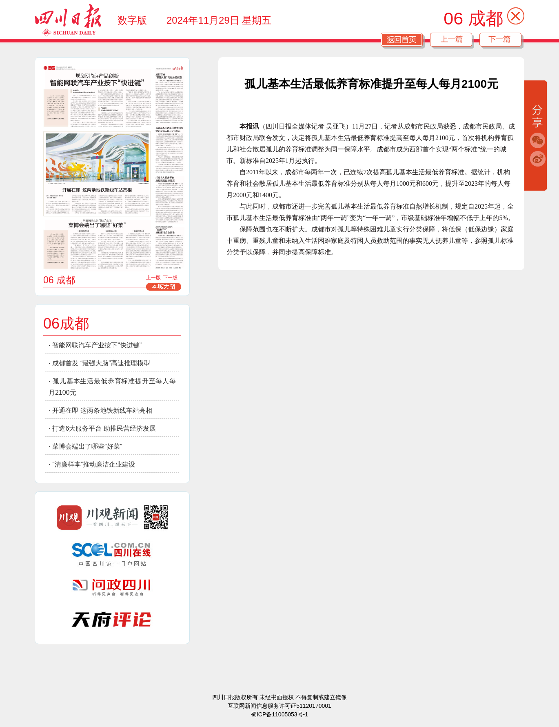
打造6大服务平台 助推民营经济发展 (103, 428)
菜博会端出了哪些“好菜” (87, 446)
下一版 (170, 277)
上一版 (153, 277)
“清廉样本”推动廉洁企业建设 (93, 464)
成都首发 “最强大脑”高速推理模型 (101, 363)
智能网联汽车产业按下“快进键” (97, 345)
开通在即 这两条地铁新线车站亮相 (102, 410)
